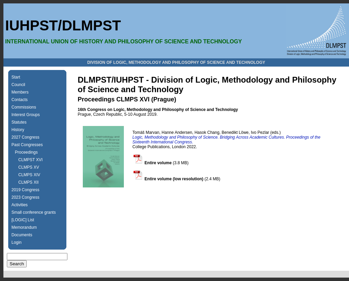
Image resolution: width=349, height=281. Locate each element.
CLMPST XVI (30, 159)
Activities (20, 204)
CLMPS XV (28, 167)
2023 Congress (25, 197)
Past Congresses (27, 144)
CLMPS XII (28, 182)
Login (17, 242)
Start (16, 77)
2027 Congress (25, 137)
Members (20, 92)
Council (18, 84)
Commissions (24, 107)
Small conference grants (34, 212)
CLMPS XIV (29, 174)
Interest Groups (26, 114)
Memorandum (24, 227)
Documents (22, 235)
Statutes (19, 122)
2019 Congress (25, 189)
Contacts (20, 99)
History (18, 129)
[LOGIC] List (23, 219)
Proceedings (26, 152)
